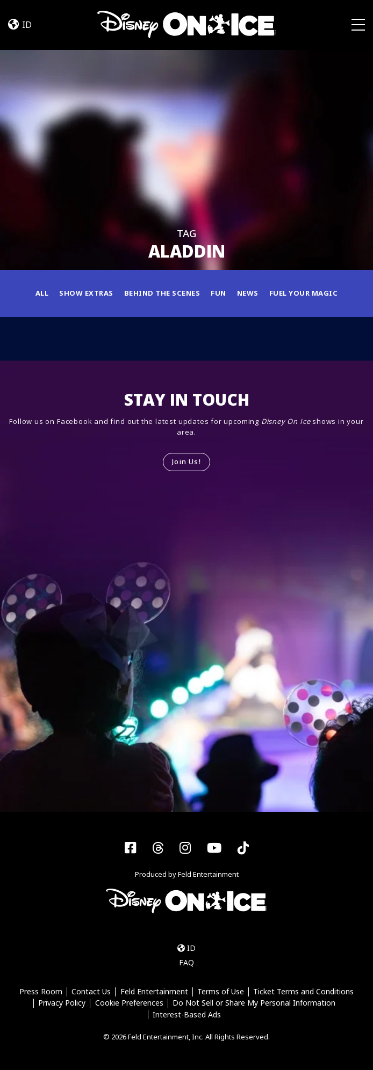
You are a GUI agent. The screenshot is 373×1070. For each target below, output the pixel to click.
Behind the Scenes (162, 293)
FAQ (186, 962)
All (42, 293)
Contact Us (91, 991)
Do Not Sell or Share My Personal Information (254, 1003)
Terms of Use (220, 991)
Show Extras (86, 293)
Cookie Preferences (129, 1003)
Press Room (40, 991)
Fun (218, 293)
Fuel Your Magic (303, 293)
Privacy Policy (61, 1003)
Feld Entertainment (154, 991)
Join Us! (186, 461)
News (248, 293)
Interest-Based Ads (187, 1014)
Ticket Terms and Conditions (303, 991)
